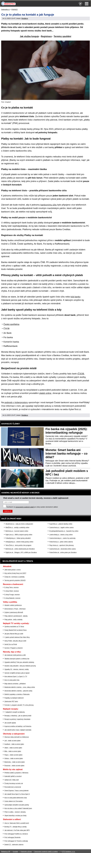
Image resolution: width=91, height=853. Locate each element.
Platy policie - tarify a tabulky (13, 619)
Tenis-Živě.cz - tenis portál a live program (18, 545)
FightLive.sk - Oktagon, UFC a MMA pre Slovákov (21, 552)
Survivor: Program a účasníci (13, 648)
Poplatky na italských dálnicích (14, 698)
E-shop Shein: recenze (11, 591)
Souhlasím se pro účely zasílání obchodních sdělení (32, 507)
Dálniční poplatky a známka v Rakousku (17, 694)
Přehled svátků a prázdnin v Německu (16, 773)
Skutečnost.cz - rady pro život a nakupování (19, 524)
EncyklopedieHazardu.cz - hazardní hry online (63, 531)
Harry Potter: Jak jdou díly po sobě (15, 641)
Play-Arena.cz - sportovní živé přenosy (61, 545)
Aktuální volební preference (13, 605)
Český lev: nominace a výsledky (14, 577)
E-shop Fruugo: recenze (12, 594)
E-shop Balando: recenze (12, 598)
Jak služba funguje (29, 36)
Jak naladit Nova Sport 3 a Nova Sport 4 (17, 794)
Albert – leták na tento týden (13, 748)
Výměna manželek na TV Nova (14, 626)
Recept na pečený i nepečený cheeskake (17, 719)
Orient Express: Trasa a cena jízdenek (16, 790)
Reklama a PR (5, 851)
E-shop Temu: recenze (11, 587)
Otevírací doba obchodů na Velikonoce (16, 737)
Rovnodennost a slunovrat (12, 787)
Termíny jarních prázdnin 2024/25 (14, 580)
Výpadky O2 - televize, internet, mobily (16, 669)
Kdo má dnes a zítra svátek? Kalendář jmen (18, 808)
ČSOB (81, 374)
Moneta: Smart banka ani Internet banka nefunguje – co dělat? (66, 453)
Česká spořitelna (11, 324)
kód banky (75, 297)
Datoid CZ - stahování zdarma (13, 844)
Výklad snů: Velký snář (11, 780)
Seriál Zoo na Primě (10, 644)
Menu (86, 3)
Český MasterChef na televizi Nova (15, 630)
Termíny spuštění (62, 36)
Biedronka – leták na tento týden (14, 762)
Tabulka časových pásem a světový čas (16, 658)
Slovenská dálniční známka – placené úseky (18, 691)
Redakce (24, 18)
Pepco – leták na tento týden (13, 755)
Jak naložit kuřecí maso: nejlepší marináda (17, 730)
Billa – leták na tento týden (12, 751)
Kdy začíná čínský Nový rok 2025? (15, 573)
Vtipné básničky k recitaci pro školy (15, 815)
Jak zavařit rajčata (10, 723)
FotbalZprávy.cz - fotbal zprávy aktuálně (18, 538)
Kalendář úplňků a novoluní (13, 776)
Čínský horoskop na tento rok (13, 783)
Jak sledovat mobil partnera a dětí (15, 655)
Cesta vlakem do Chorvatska (13, 801)
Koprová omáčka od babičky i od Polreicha (17, 726)
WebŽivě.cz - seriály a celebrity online (17, 527)
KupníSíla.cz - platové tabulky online (60, 524)
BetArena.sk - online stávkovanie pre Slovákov (20, 549)
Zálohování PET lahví (11, 701)
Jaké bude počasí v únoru (12, 570)
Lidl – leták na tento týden (12, 740)
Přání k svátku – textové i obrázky (15, 812)
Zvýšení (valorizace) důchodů (13, 612)
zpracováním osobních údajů (25, 507)
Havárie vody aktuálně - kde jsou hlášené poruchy (20, 666)
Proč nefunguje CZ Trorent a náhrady (16, 841)
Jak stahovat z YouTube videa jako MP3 (17, 830)
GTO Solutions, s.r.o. (68, 851)
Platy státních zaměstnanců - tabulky (15, 616)
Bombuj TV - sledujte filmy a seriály (15, 827)
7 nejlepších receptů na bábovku (14, 712)
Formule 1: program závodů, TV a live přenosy (19, 705)
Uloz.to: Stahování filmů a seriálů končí (16, 823)
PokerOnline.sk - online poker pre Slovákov (63, 552)
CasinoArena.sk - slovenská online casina (62, 549)
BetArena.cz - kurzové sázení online (16, 531)
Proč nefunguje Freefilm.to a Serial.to (16, 834)
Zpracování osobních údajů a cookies (46, 851)
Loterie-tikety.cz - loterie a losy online (61, 534)
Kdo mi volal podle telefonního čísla (15, 798)
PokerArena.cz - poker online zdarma (61, 542)
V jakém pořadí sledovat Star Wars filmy (17, 637)
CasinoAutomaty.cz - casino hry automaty (62, 538)
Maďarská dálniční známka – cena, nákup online (19, 687)
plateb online (45, 393)
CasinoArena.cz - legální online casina (61, 527)
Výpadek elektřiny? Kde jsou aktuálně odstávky (19, 662)
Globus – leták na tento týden (13, 758)
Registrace (46, 36)
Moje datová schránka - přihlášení (15, 683)
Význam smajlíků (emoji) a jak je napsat (16, 673)
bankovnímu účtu (48, 205)
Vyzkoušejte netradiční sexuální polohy (16, 805)
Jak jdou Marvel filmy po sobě (13, 634)
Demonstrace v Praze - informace (15, 609)
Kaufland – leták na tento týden (14, 744)
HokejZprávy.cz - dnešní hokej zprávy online (19, 542)
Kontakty (15, 851)
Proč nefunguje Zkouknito (12, 837)
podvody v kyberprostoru (16, 402)
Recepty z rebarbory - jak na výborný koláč (17, 715)
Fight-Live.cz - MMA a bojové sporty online (18, 534)
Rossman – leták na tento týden (14, 765)
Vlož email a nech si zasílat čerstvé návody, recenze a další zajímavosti (35, 498)
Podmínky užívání (26, 851)
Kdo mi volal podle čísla (11, 680)
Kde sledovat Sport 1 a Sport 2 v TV (15, 676)
